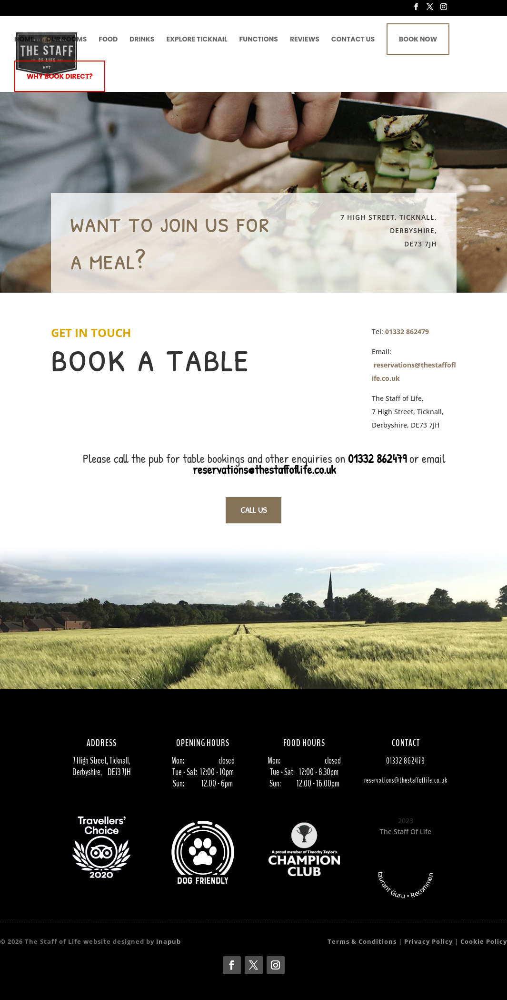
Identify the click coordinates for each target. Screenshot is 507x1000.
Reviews (304, 40)
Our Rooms (66, 40)
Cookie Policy (483, 941)
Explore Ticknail (196, 40)
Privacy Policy (428, 941)
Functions (258, 40)
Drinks (141, 40)
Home (24, 40)
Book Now (418, 39)
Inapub (168, 941)
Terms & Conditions (362, 941)
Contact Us (353, 40)
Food (108, 40)
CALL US (253, 510)
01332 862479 (407, 331)
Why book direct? (60, 76)
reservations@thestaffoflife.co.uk (264, 469)
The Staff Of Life (405, 831)
